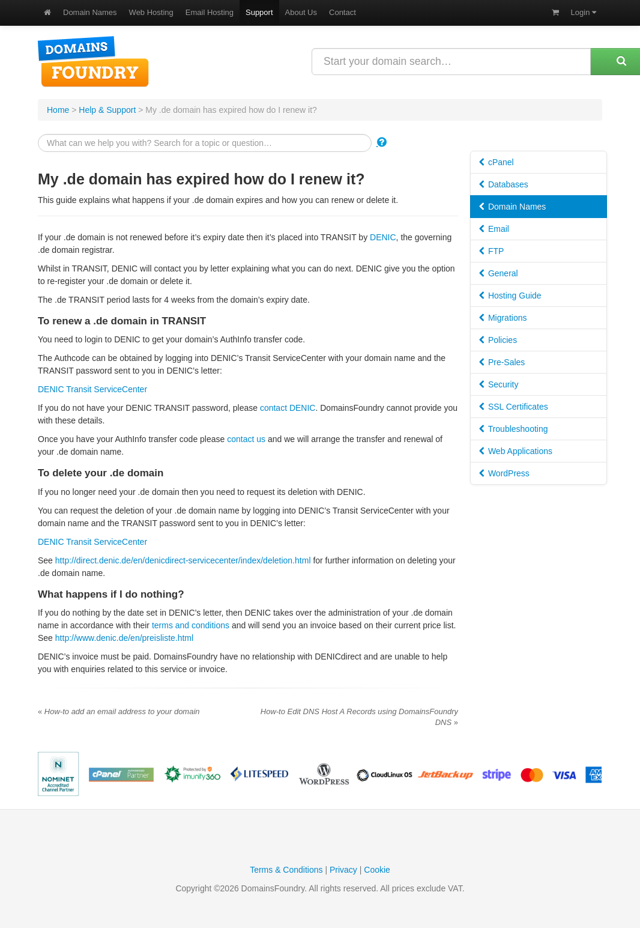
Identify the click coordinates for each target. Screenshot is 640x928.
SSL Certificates (513, 406)
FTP (491, 251)
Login (583, 12)
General (498, 273)
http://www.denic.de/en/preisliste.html (124, 638)
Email (494, 229)
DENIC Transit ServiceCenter (92, 389)
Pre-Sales (502, 362)
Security (498, 384)
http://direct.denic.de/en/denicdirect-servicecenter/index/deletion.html (183, 560)
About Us (301, 12)
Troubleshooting (513, 429)
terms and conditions (190, 625)
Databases (503, 184)
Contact (342, 12)
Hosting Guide (510, 295)
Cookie (377, 870)
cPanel (496, 162)
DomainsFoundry (93, 61)
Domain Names (90, 12)
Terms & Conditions (286, 870)
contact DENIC (288, 408)
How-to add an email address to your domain (119, 711)
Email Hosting (210, 12)
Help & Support (107, 110)
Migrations (503, 318)
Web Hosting (151, 12)
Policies (498, 340)
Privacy (343, 870)
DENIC (383, 237)
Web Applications (515, 451)
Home (58, 110)
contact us (246, 439)
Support (259, 12)
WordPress (504, 473)
